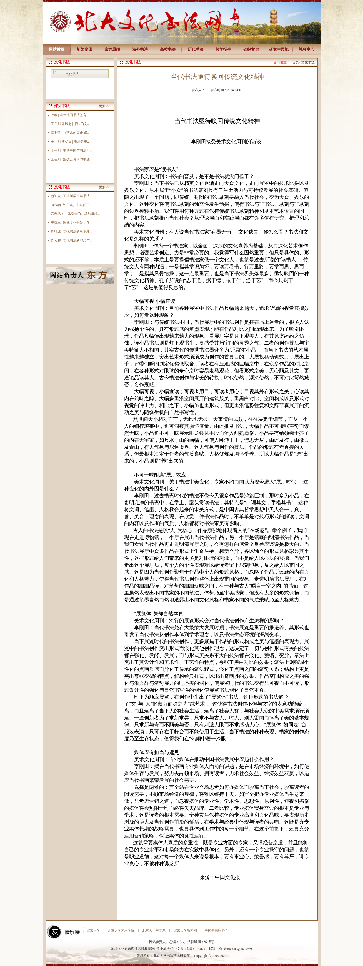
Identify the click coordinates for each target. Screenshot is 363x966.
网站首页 (56, 49)
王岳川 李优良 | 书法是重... (70, 142)
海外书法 (140, 49)
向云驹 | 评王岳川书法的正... (71, 205)
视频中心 (306, 49)
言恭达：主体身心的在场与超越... (75, 214)
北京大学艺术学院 (121, 930)
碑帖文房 (251, 49)
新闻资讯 (84, 49)
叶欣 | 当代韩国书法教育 (68, 115)
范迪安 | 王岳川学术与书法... (71, 196)
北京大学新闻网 (185, 930)
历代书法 (195, 49)
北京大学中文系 (154, 930)
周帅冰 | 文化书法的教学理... (71, 232)
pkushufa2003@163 (232, 949)
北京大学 (93, 930)
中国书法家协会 (216, 930)
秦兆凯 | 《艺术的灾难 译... (70, 133)
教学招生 (223, 49)
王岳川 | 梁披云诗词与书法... (71, 159)
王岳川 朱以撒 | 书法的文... (70, 124)
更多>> (104, 106)
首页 (295, 62)
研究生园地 (279, 49)
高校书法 (168, 49)
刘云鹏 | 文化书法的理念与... (71, 240)
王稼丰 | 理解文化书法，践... (71, 223)
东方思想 (112, 49)
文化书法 (72, 74)
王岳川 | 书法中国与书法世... (71, 150)
